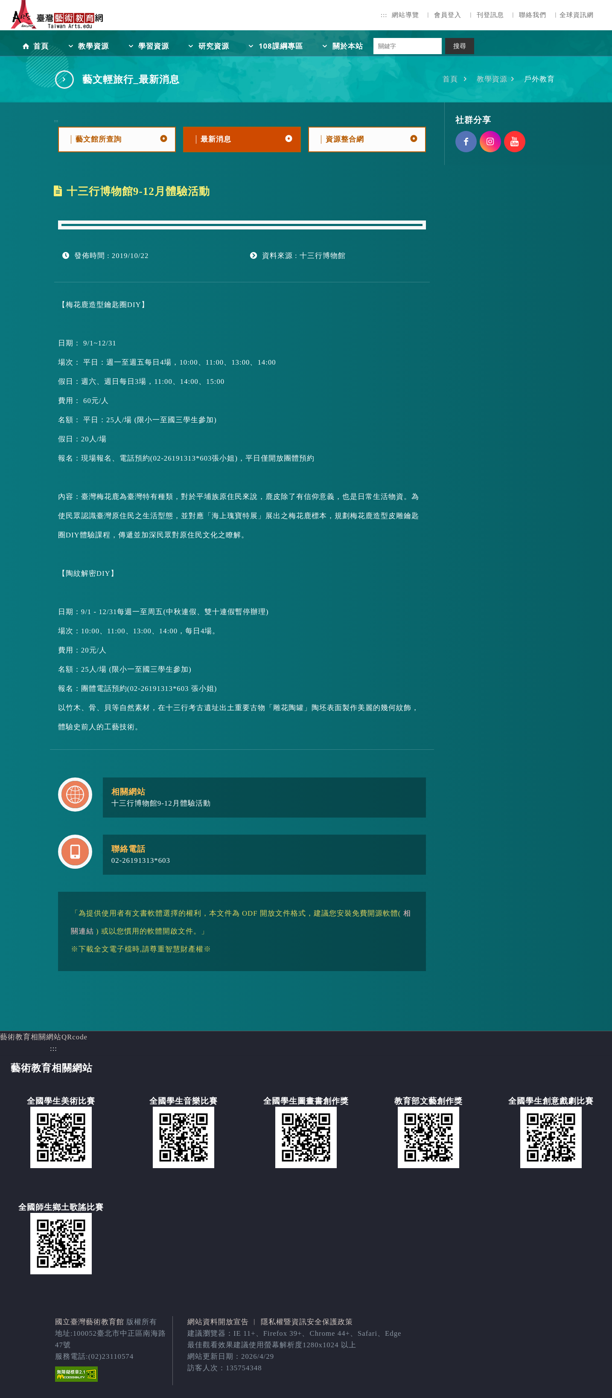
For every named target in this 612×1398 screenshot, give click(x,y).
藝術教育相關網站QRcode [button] (43, 1037)
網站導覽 (405, 15)
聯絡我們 (532, 15)
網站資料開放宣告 (218, 1322)
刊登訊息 (490, 15)
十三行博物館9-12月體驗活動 (161, 803)
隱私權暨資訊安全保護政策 (307, 1322)
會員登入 (447, 15)
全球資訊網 (577, 15)
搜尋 (459, 46)
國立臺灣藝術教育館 (89, 1322)
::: (384, 15)
